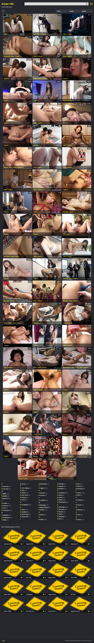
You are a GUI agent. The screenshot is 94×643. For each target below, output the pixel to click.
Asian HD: (7, 4)
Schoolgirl (7, 56)
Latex (35, 34)
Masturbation (67, 367)
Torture (6, 167)
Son (64, 234)
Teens (35, 123)
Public (5, 323)
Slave (35, 300)
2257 (3, 640)
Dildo (72, 367)
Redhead (65, 278)
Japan (39, 34)
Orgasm (6, 34)
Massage (65, 212)
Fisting (35, 78)
